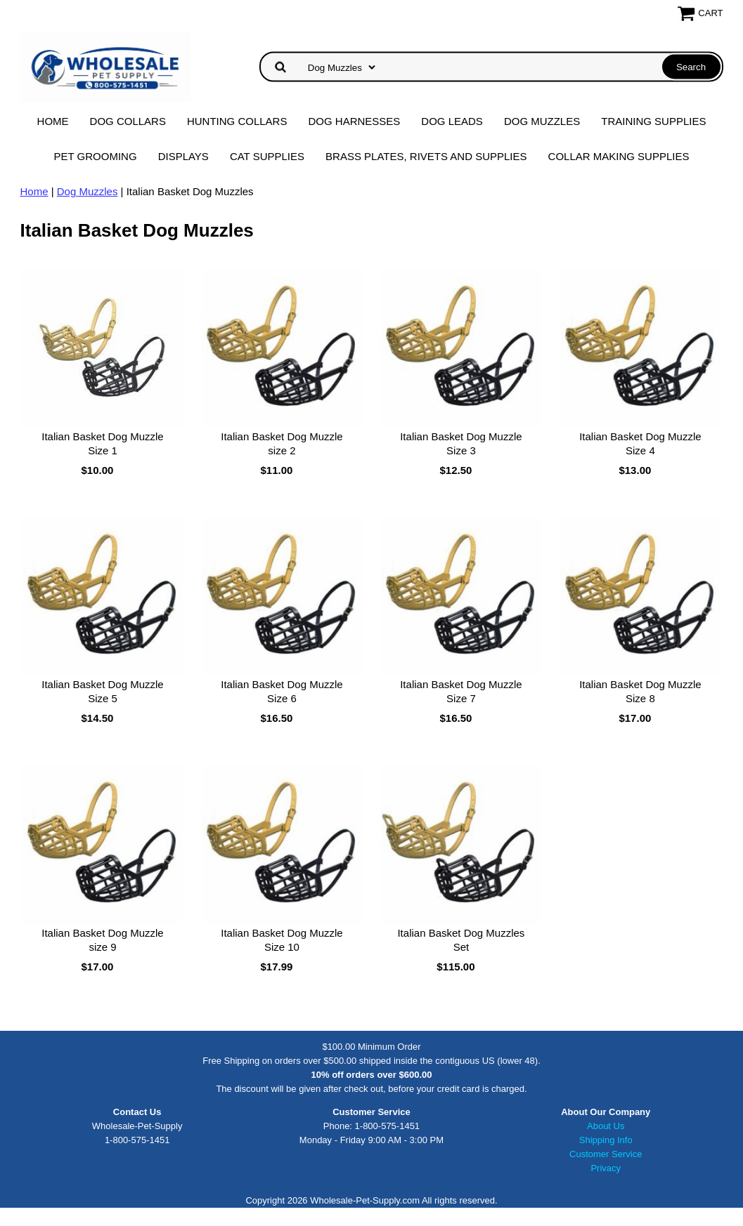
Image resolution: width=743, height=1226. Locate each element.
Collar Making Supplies (619, 156)
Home (53, 121)
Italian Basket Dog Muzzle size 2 (281, 443)
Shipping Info (606, 1140)
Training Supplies (653, 121)
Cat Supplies (267, 156)
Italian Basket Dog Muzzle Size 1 (102, 443)
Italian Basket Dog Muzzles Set (460, 940)
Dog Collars (128, 121)
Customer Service (605, 1154)
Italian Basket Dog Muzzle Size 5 (102, 691)
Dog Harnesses (354, 121)
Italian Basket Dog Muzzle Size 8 (640, 691)
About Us (605, 1126)
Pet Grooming (95, 156)
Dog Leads (452, 121)
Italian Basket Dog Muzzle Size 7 (461, 691)
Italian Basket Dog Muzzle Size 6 (281, 691)
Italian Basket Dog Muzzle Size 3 (461, 443)
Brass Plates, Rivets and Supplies (426, 156)
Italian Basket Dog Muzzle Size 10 (281, 940)
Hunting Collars (237, 121)
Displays (183, 156)
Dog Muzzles (542, 121)
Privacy (605, 1168)
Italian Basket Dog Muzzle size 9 (102, 940)
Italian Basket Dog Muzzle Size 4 (640, 443)
